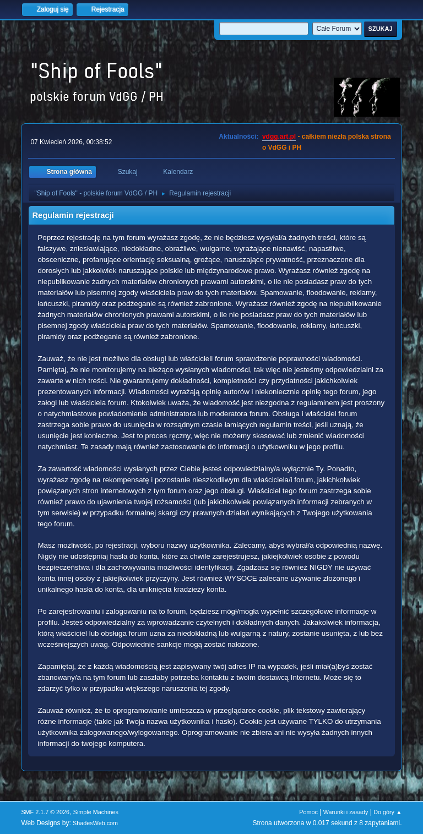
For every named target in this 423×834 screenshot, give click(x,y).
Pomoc (308, 812)
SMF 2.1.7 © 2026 (45, 812)
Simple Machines (95, 812)
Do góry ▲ (387, 812)
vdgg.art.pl (279, 136)
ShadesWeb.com (95, 823)
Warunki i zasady (345, 812)
